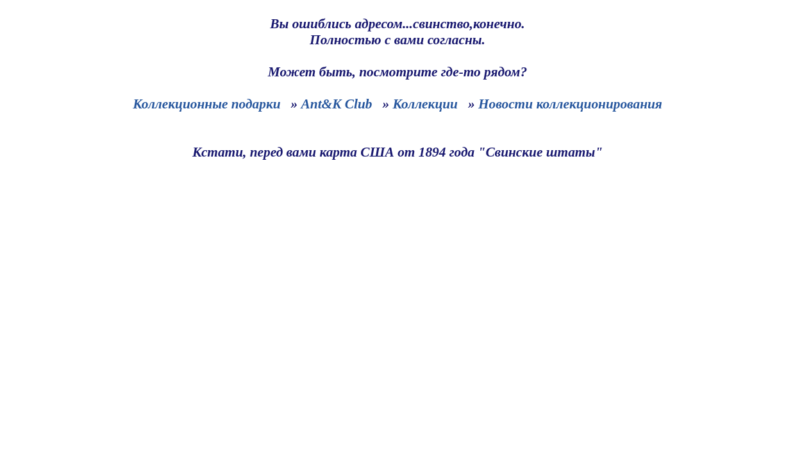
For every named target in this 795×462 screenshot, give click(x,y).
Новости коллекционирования (570, 104)
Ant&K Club (336, 104)
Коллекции (425, 104)
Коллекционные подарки (206, 104)
